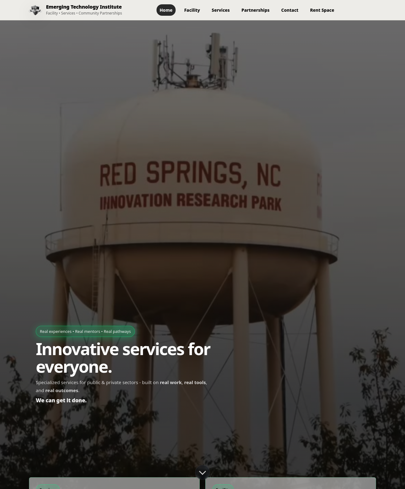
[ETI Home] (72, 10)
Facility (192, 10)
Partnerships (255, 10)
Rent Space (322, 10)
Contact (289, 10)
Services (221, 10)
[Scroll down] (202, 472)
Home (166, 10)
